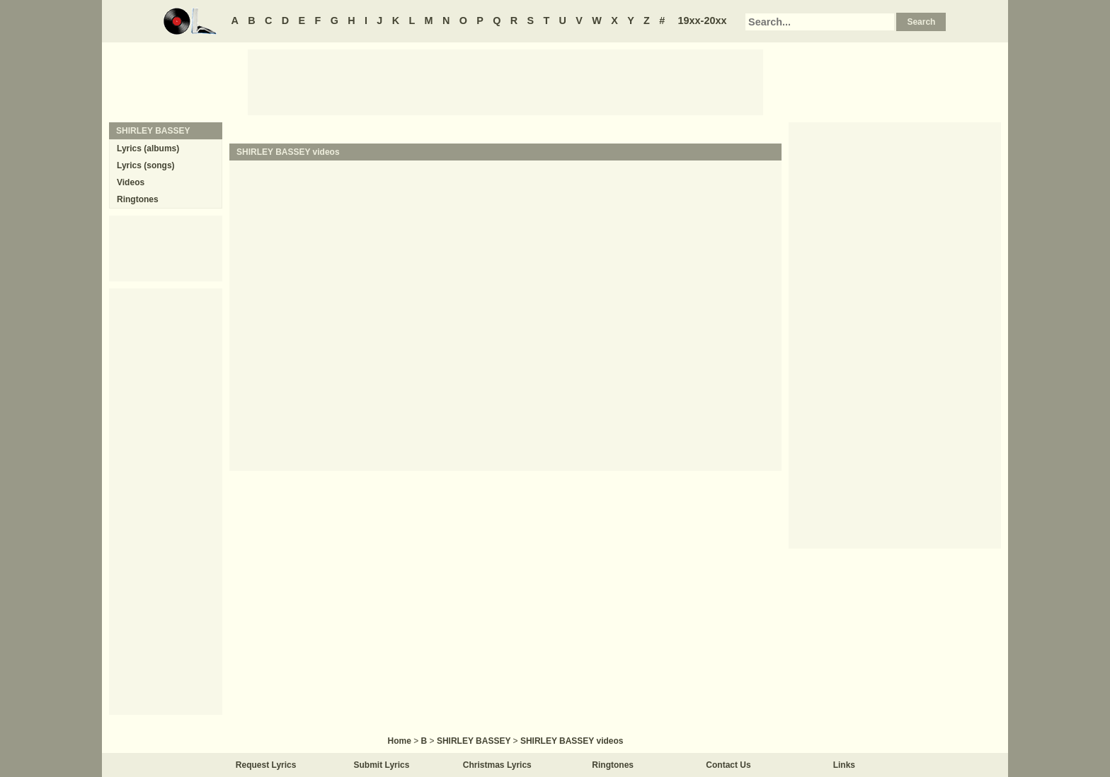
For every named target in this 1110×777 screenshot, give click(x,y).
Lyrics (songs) (146, 165)
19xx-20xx (702, 20)
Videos (130, 182)
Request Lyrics (266, 765)
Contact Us (728, 765)
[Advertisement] (505, 81)
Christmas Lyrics (497, 765)
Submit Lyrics (382, 765)
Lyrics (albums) (148, 148)
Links (844, 765)
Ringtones (138, 199)
